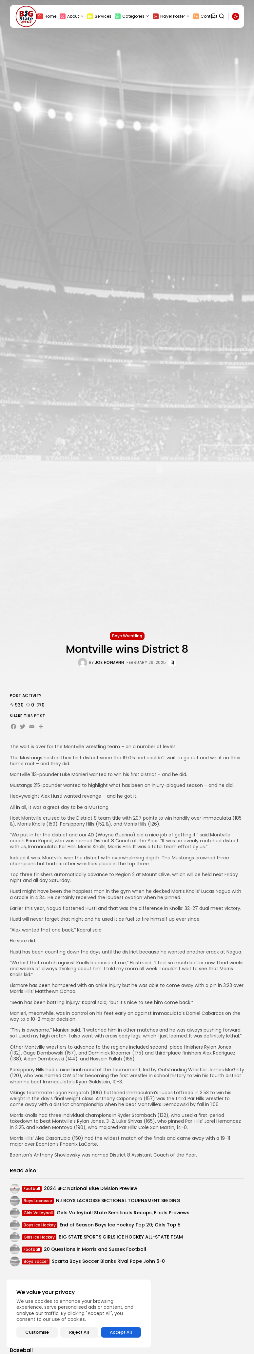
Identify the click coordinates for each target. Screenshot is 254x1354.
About (72, 16)
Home (46, 16)
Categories (132, 16)
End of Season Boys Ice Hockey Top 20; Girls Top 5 (120, 1226)
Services (99, 16)
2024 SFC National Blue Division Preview (90, 1189)
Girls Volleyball (38, 1214)
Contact (205, 16)
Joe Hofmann (109, 663)
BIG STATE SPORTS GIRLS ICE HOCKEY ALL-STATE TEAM (121, 1238)
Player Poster (171, 16)
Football (32, 1189)
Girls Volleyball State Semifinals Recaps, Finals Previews (123, 1214)
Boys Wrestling (127, 636)
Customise (37, 1332)
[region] (79, 1313)
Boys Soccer (36, 1262)
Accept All (121, 1332)
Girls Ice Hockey (39, 1238)
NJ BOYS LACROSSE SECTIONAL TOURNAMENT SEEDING (118, 1202)
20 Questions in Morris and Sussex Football (95, 1252)
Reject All (79, 1332)
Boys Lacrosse (38, 1201)
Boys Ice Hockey (40, 1226)
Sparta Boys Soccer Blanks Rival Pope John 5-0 (108, 1262)
